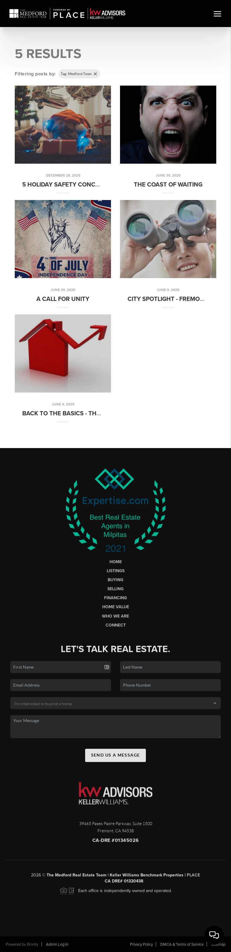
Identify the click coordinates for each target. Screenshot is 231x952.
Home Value (115, 608)
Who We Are (115, 617)
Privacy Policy (141, 944)
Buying (115, 581)
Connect (116, 626)
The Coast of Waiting (168, 184)
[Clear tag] (95, 73)
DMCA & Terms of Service (182, 944)
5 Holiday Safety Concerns (66, 184)
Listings (116, 572)
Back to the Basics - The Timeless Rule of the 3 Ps (102, 413)
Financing (115, 599)
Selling (115, 590)
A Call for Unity (62, 299)
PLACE (193, 876)
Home (115, 563)
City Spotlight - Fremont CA (173, 299)
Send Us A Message (115, 756)
